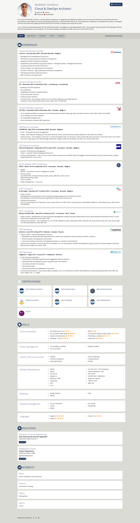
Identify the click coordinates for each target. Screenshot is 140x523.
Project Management (29, 346)
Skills (25, 324)
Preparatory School (27, 448)
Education (29, 428)
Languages (24, 416)
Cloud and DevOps (28, 331)
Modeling (24, 393)
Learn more (22, 442)
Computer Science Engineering (32, 434)
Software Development (30, 369)
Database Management (30, 404)
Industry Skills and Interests (32, 357)
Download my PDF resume (113, 36)
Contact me (117, 4)
